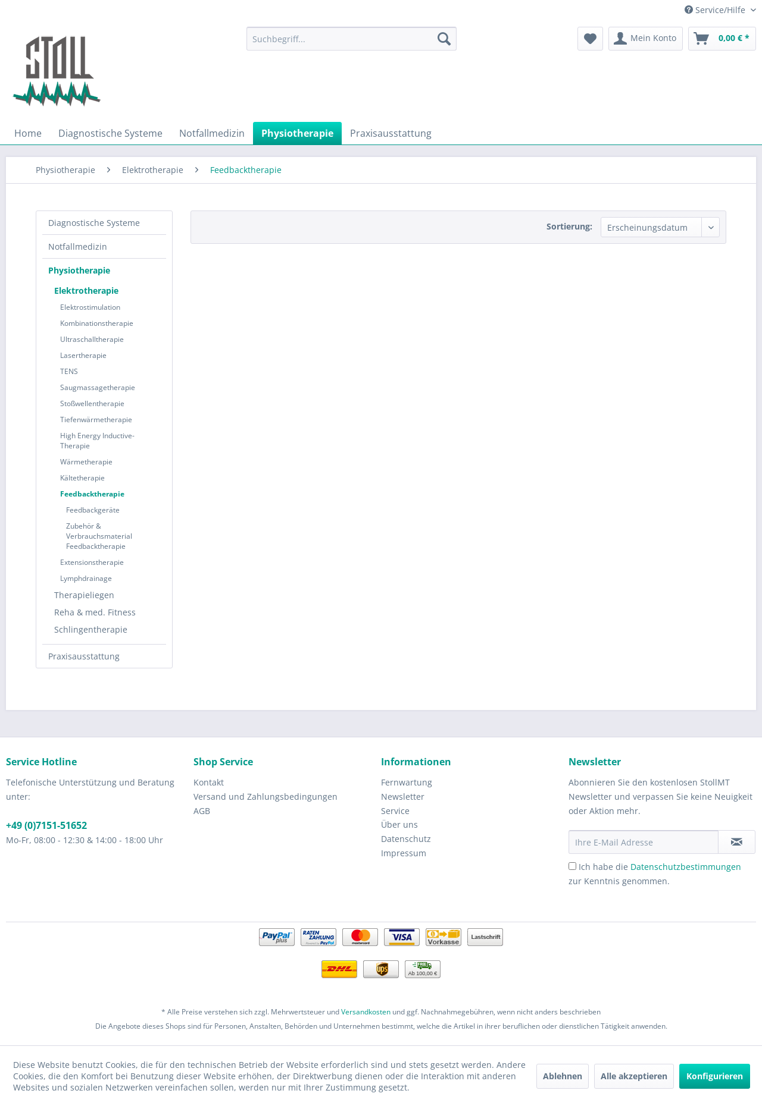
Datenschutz (406, 838)
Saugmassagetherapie (97, 387)
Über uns (399, 824)
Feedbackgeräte (93, 510)
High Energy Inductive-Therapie (97, 441)
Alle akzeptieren (634, 1076)
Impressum (403, 853)
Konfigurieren (714, 1076)
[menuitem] (351, 39)
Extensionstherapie (92, 562)
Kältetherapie (82, 478)
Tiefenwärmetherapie (96, 419)
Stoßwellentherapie (92, 403)
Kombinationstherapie (96, 323)
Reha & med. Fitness (95, 612)
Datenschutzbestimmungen (685, 866)
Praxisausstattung (84, 656)
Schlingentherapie (90, 629)
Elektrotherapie (86, 290)
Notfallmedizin (77, 246)
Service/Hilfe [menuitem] (716, 9)
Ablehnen (562, 1076)
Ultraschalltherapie (92, 339)
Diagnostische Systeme (94, 222)
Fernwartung (406, 782)
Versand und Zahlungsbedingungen (265, 796)
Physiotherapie (79, 270)
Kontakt (208, 782)
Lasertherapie (83, 355)
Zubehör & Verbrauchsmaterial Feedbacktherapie (99, 536)
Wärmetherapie (86, 462)
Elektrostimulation (90, 307)
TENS (69, 371)
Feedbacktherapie (92, 494)
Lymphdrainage (86, 578)
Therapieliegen (84, 595)
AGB (201, 810)
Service (395, 810)
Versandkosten (366, 1012)
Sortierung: (569, 226)
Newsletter (402, 796)
